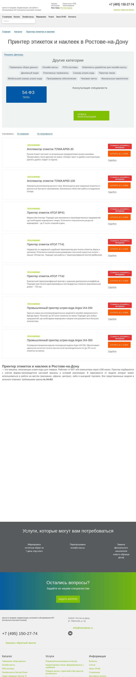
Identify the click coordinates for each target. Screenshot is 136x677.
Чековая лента (89, 74)
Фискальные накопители (114, 74)
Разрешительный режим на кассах (61, 661)
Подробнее (112, 156)
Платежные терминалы (55, 68)
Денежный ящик (30, 68)
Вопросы (93, 661)
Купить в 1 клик (119, 149)
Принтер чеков (107, 68)
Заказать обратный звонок (124, 10)
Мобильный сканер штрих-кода (25, 74)
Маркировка (41, 17)
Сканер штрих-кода (83, 68)
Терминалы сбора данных (23, 63)
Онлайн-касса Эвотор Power (15, 672)
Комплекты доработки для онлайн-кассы (104, 63)
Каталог (17, 17)
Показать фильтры (13, 50)
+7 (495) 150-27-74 (121, 4)
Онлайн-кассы (28, 17)
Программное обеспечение (61, 74)
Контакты (72, 17)
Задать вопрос (68, 599)
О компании (7, 17)
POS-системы (70, 63)
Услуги (51, 17)
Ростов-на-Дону (66, 8)
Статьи (92, 665)
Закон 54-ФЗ (61, 17)
